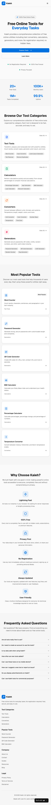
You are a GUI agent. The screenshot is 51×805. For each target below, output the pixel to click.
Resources (5, 764)
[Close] (46, 800)
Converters (9, 206)
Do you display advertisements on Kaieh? (25, 673)
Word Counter (6, 734)
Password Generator (8, 737)
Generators (9, 238)
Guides (4, 761)
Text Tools (9, 143)
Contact (4, 757)
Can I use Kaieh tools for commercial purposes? (25, 679)
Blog (3, 768)
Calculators (10, 175)
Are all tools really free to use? (25, 640)
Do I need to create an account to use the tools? (25, 645)
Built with (40, 800)
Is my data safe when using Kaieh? (25, 651)
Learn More (25, 56)
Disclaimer (5, 784)
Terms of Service (7, 781)
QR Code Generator (8, 741)
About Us (5, 754)
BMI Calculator (7, 744)
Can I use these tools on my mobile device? (25, 662)
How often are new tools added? (25, 656)
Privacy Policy (6, 778)
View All (43, 136)
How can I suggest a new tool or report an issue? (25, 667)
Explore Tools (25, 50)
